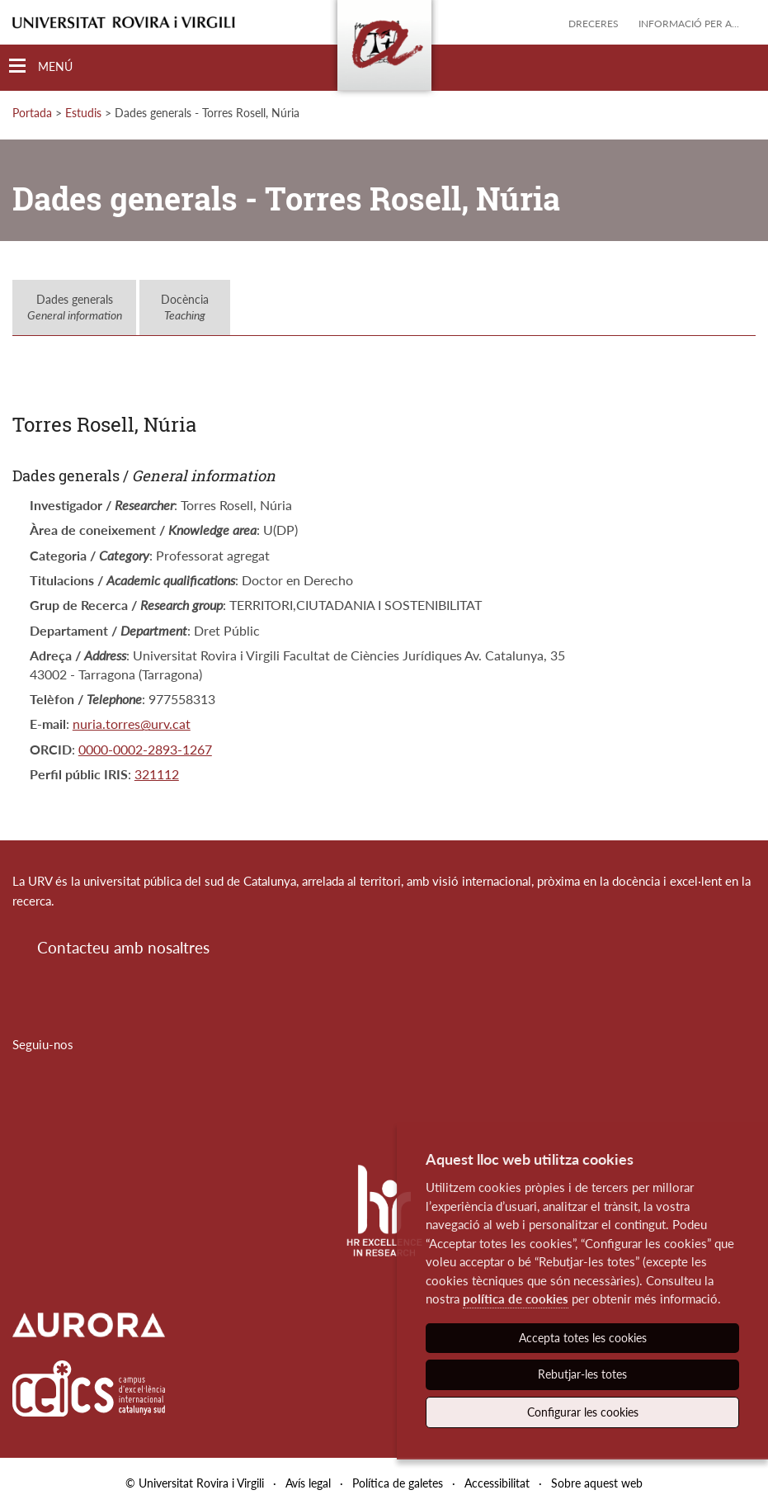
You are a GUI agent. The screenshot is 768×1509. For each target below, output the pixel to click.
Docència (185, 307)
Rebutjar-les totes (582, 1374)
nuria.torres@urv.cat (132, 723)
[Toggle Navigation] (41, 66)
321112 (156, 774)
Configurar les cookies (582, 1412)
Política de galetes (397, 1483)
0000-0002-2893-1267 (145, 749)
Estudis (83, 113)
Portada (32, 113)
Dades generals (74, 307)
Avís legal (308, 1483)
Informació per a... (688, 23)
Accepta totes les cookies (583, 1338)
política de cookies (515, 1298)
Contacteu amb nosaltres (123, 947)
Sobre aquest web (597, 1483)
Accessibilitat (497, 1483)
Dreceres (593, 23)
